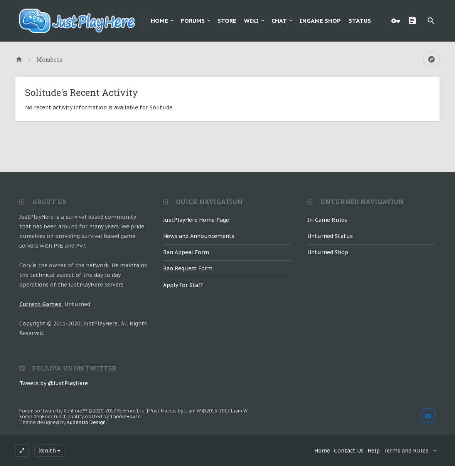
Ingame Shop (320, 20)
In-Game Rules (327, 219)
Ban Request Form (187, 268)
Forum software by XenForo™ (82, 411)
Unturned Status (330, 236)
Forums (193, 20)
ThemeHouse (125, 416)
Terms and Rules (406, 450)
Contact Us (349, 450)
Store (226, 20)
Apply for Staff (183, 285)
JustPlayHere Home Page (196, 219)
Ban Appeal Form (186, 252)
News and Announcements (198, 236)
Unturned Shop (327, 252)
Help (373, 450)
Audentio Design (86, 422)
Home (159, 20)
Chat (279, 20)
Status (360, 20)
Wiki (251, 20)
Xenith (47, 450)
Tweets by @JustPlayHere (53, 383)
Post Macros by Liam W (198, 411)
